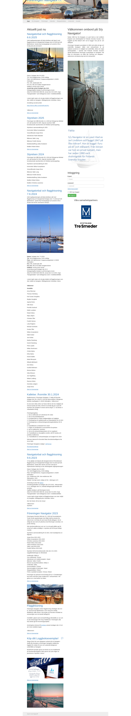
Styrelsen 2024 (35, 154)
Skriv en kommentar (32, 113)
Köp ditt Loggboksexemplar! (43, 638)
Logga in (72, 195)
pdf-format (48, 444)
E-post (70, 176)
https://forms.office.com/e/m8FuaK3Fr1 (38, 105)
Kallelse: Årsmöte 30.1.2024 (43, 394)
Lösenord (71, 183)
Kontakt (78, 21)
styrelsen (43, 625)
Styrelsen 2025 (35, 118)
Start (28, 21)
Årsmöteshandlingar (32, 446)
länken (41, 483)
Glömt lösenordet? (73, 189)
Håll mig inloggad (73, 192)
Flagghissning (35, 605)
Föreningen (44, 21)
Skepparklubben (61, 21)
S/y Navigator (35, 21)
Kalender (52, 21)
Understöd (71, 21)
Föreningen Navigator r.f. (44, 9)
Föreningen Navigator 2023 (42, 513)
